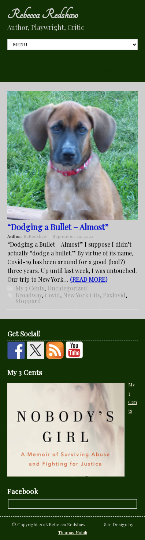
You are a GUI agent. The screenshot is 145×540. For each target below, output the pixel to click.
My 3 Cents (29, 288)
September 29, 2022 (73, 236)
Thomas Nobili (72, 532)
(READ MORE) (88, 279)
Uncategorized (67, 288)
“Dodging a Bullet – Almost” (57, 226)
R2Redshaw (35, 236)
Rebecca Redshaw (42, 14)
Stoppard (28, 301)
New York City (81, 295)
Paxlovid (114, 295)
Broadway (28, 295)
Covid (52, 295)
